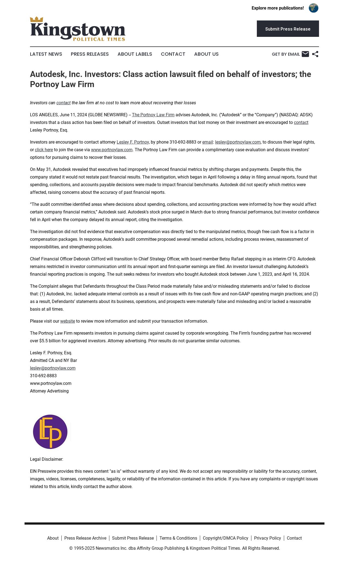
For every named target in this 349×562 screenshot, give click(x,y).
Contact (173, 54)
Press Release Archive (85, 538)
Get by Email (290, 54)
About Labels (135, 54)
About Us (206, 54)
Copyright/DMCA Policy (225, 538)
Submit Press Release (133, 538)
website (67, 321)
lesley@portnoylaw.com (238, 142)
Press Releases (90, 54)
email (207, 142)
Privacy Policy (267, 538)
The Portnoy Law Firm (153, 114)
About (53, 538)
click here (44, 149)
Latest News (46, 54)
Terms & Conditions (178, 538)
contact (301, 122)
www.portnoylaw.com (112, 149)
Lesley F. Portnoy (133, 142)
